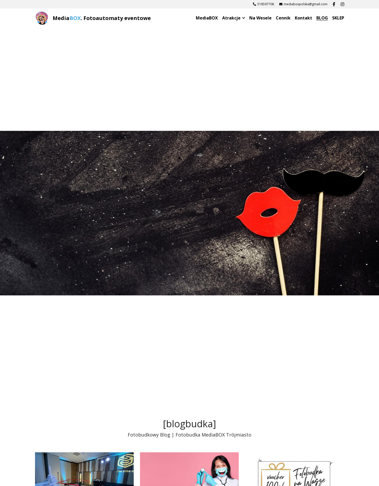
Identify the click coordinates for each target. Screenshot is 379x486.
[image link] (41, 18)
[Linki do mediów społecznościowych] (334, 4)
